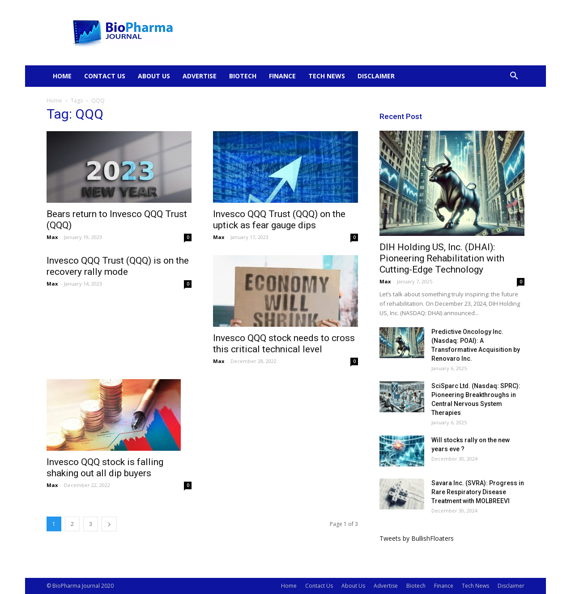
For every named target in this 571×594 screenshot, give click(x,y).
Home (62, 76)
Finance (282, 76)
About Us (154, 76)
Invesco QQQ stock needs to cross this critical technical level (284, 344)
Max (52, 237)
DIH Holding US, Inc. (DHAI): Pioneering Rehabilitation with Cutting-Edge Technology (441, 258)
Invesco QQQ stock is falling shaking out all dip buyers (105, 468)
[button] (513, 77)
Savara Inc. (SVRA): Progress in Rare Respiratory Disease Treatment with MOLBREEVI (477, 491)
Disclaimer (376, 76)
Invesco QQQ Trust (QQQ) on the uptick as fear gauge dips (279, 220)
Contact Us (104, 76)
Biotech (242, 76)
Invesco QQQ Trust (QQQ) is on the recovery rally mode (118, 266)
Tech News (326, 76)
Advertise (200, 76)
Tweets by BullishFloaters (416, 538)
